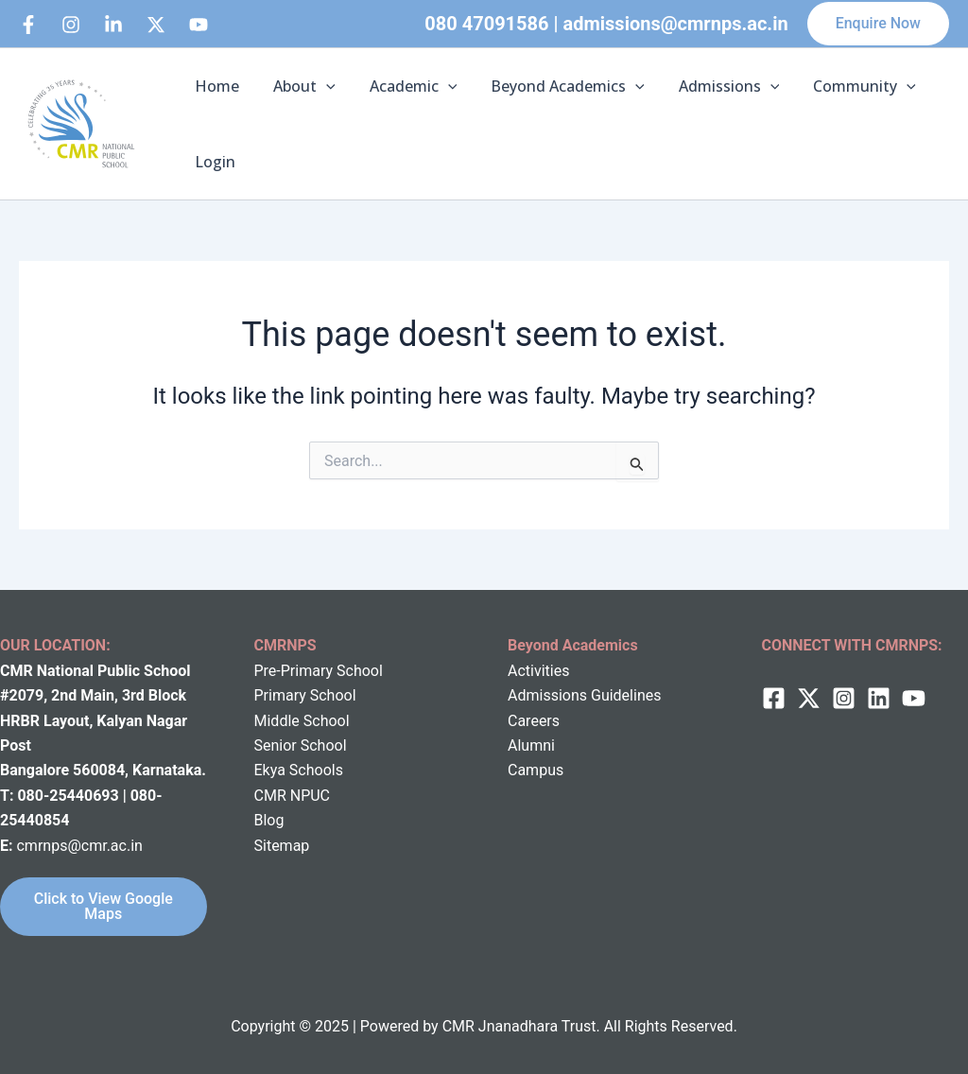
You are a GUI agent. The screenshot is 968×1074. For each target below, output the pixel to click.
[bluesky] (198, 24)
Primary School (305, 695)
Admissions (712, 86)
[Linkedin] (113, 24)
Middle (277, 721)
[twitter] (809, 698)
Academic (404, 86)
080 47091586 (486, 23)
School (325, 721)
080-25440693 (69, 796)
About (299, 86)
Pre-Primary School (318, 671)
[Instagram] (70, 24)
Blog (269, 820)
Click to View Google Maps (103, 906)
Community (843, 86)
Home (215, 86)
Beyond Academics (554, 86)
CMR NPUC (292, 796)
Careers (534, 721)
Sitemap (282, 846)
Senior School (300, 745)
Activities (538, 671)
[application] (320, 86)
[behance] (156, 24)
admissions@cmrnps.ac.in (675, 23)
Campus (535, 770)
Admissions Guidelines (584, 695)
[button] (878, 23)
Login (213, 161)
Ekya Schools (298, 770)
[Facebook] (28, 24)
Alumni (531, 745)
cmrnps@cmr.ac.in (79, 846)
